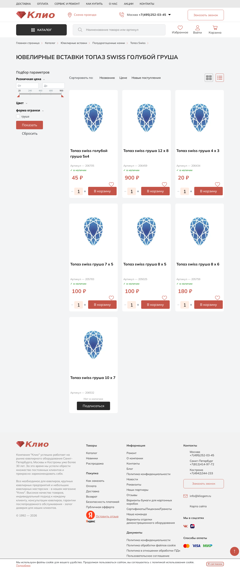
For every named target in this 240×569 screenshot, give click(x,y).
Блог (130, 469)
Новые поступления (146, 78)
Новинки (92, 458)
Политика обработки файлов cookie (151, 545)
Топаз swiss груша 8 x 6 (198, 264)
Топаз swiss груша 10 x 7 (93, 377)
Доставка (23, 3)
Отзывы (132, 495)
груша (25, 116)
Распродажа (95, 463)
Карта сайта (198, 506)
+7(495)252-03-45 (152, 15)
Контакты (147, 3)
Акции (128, 3)
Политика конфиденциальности (148, 474)
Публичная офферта (100, 507)
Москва (132, 15)
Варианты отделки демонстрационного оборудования (151, 521)
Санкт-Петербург (201, 461)
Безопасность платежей (102, 502)
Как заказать (95, 481)
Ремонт (131, 453)
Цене (123, 78)
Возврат (91, 496)
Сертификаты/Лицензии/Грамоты (149, 509)
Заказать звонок (203, 483)
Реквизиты (134, 484)
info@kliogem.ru (200, 496)
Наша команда (137, 514)
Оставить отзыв (107, 516)
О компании (135, 458)
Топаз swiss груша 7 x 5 (92, 264)
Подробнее (23, 565)
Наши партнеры (137, 490)
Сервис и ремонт (67, 3)
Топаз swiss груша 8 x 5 (145, 264)
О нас (113, 3)
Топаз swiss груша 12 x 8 (146, 150)
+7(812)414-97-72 (202, 464)
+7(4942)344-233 (201, 473)
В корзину (102, 191)
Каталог (41, 30)
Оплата (42, 3)
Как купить (94, 3)
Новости (132, 479)
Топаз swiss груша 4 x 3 (198, 150)
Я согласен (215, 564)
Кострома (196, 470)
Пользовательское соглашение (148, 556)
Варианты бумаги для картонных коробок (149, 502)
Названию (108, 78)
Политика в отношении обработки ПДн (153, 550)
